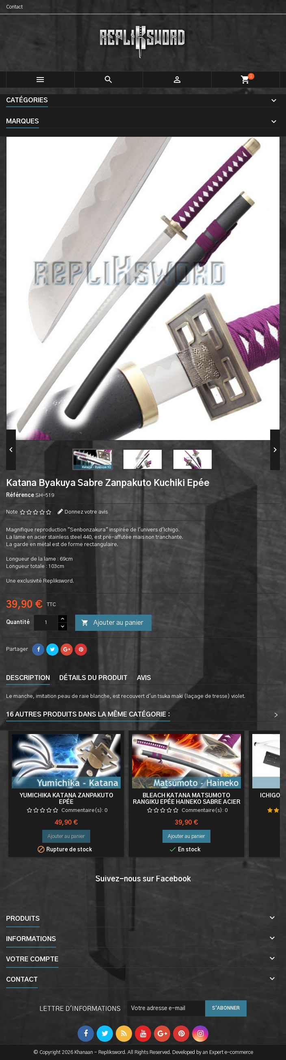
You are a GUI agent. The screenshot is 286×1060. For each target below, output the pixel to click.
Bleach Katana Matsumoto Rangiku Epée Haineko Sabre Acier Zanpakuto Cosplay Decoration (186, 802)
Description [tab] (28, 678)
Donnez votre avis (86, 512)
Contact (14, 6)
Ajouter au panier (112, 623)
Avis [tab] (144, 678)
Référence (20, 495)
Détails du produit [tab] (93, 678)
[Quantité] (46, 623)
